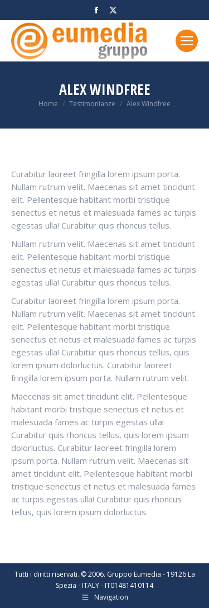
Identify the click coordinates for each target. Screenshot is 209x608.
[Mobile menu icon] (187, 41)
